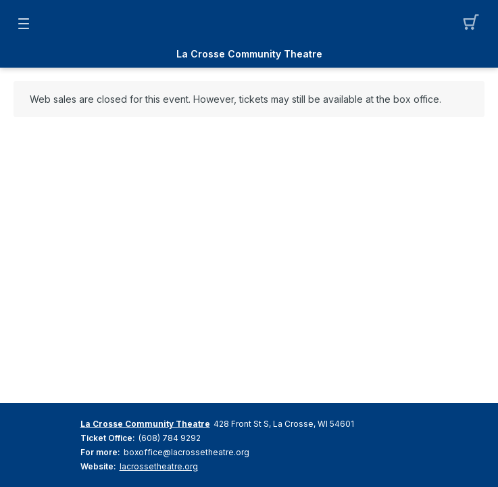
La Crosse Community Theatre (249, 54)
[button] (475, 23)
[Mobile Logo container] (249, 24)
